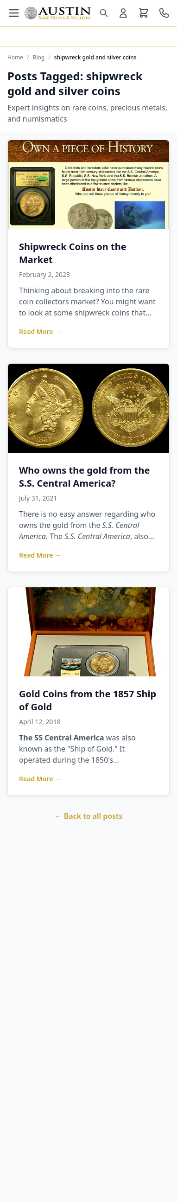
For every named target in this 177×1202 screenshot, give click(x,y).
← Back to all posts (89, 816)
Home (15, 57)
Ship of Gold (91, 749)
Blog (39, 57)
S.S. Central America (97, 536)
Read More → (40, 331)
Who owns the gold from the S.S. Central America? (84, 476)
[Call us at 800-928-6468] (164, 13)
